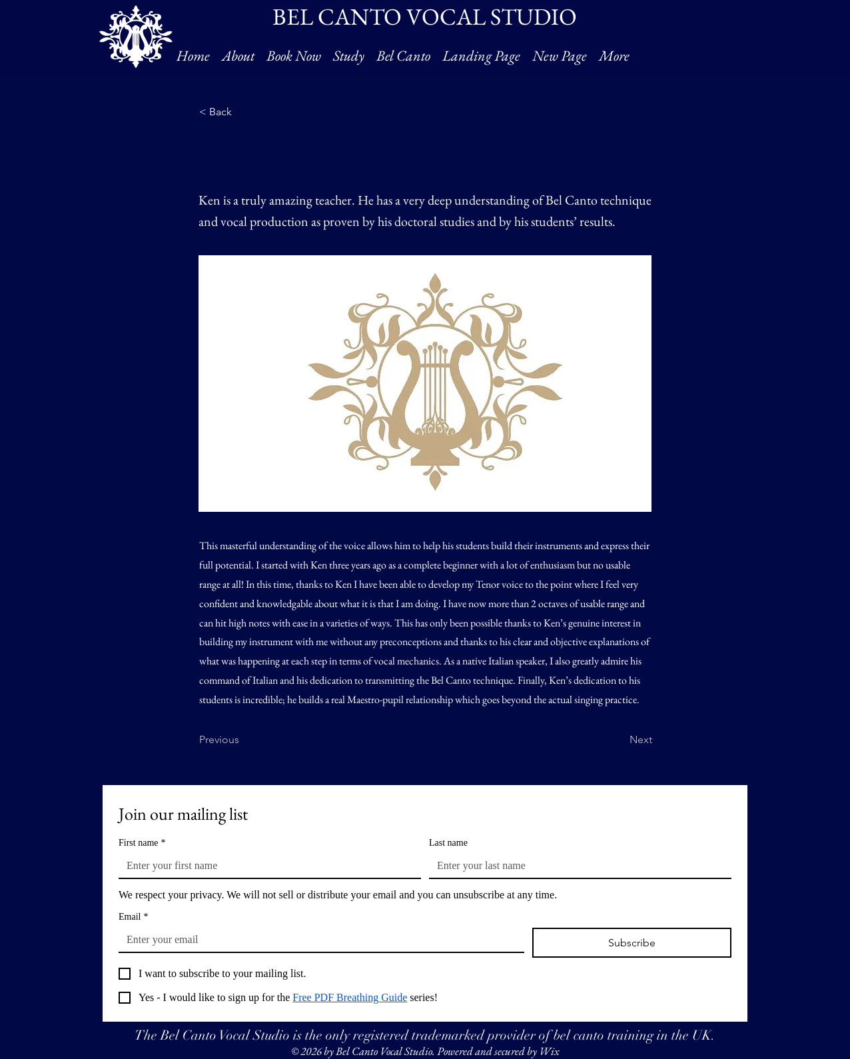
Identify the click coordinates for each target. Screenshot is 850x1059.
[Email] (317, 940)
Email (133, 916)
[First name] (266, 866)
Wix (549, 1051)
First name (142, 842)
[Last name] (576, 866)
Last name (448, 843)
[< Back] (243, 112)
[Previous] (243, 740)
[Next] (619, 740)
